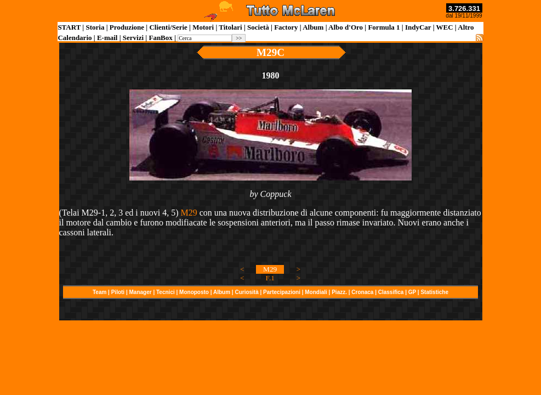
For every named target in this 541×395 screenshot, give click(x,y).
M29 (188, 212)
